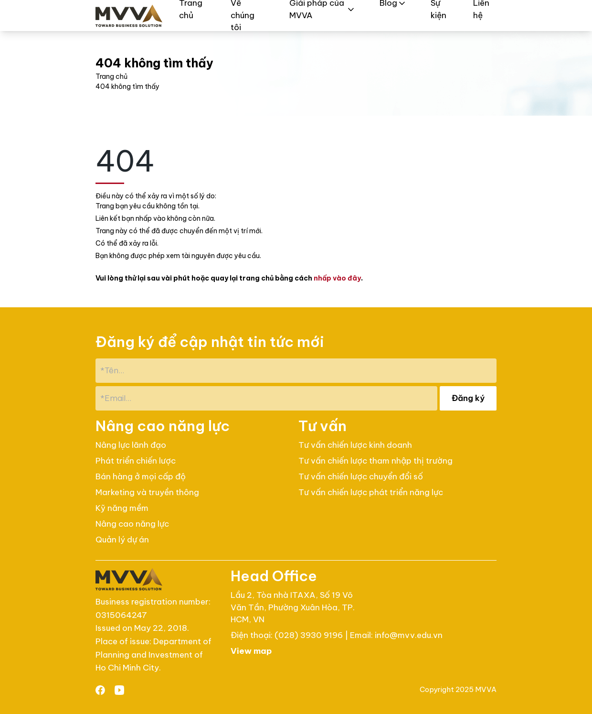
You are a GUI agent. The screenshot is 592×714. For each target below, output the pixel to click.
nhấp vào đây (337, 278)
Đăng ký (468, 398)
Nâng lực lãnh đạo (130, 445)
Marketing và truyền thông (147, 492)
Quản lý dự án (122, 539)
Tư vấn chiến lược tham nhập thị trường (375, 460)
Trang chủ (111, 76)
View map (251, 651)
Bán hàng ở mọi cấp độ (140, 476)
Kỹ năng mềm (121, 508)
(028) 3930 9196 (310, 635)
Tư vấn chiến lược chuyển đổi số (360, 476)
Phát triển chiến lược (135, 460)
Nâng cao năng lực (132, 524)
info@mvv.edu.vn (409, 635)
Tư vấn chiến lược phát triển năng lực (370, 492)
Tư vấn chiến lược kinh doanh (355, 445)
